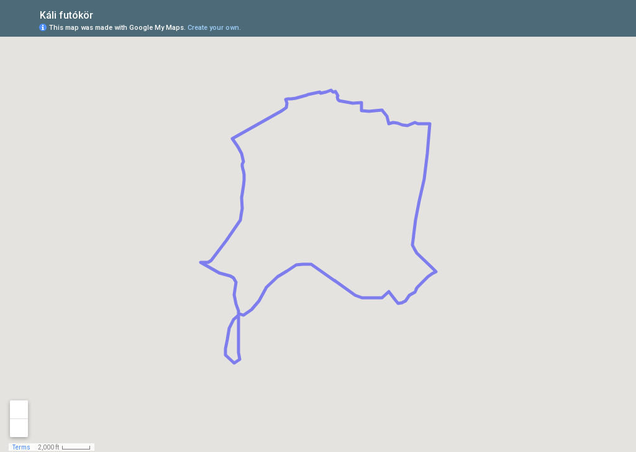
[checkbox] (103, 14)
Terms (21, 447)
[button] (577, 27)
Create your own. (214, 28)
